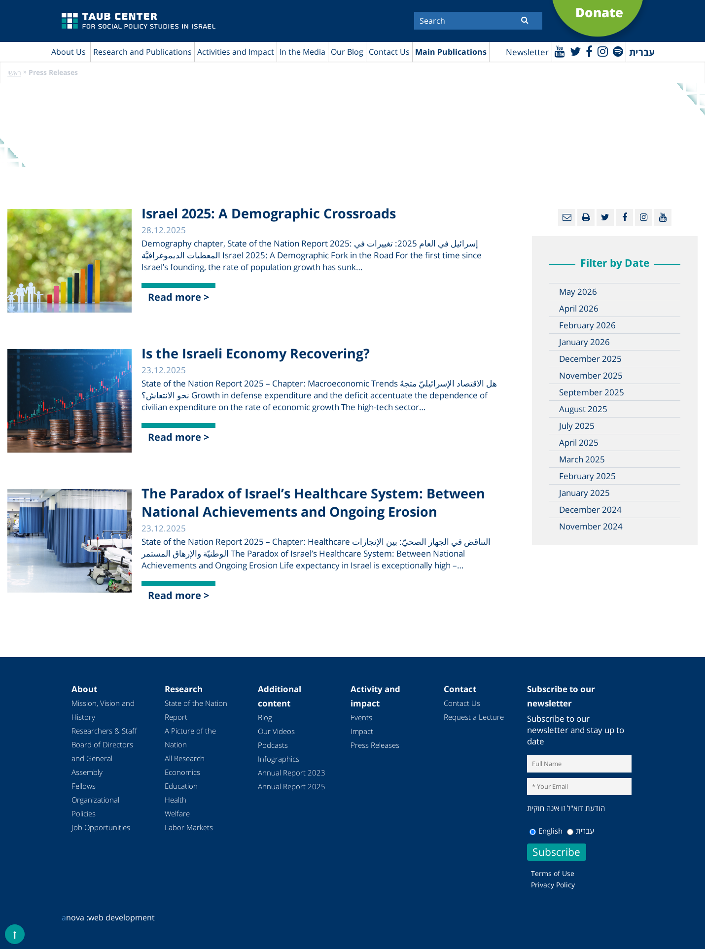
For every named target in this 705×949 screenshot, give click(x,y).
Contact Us (389, 51)
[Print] (586, 217)
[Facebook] (589, 51)
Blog (265, 717)
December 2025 (590, 358)
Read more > (178, 297)
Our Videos (276, 731)
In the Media (302, 51)
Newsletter (527, 52)
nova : (75, 917)
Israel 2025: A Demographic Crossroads (268, 213)
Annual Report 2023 (291, 772)
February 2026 (587, 325)
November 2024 (591, 526)
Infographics (278, 759)
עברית (580, 831)
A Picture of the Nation (190, 737)
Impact (362, 731)
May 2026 (578, 291)
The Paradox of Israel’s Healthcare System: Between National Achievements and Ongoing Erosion (313, 502)
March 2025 (582, 459)
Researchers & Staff (104, 731)
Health (175, 800)
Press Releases (375, 745)
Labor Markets (189, 827)
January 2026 (584, 342)
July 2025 (577, 425)
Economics (182, 772)
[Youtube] (560, 51)
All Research (185, 758)
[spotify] (618, 51)
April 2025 (579, 442)
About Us (68, 51)
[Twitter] (575, 51)
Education (181, 786)
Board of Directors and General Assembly (102, 758)
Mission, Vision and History (103, 710)
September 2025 (591, 392)
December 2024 (590, 509)
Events (361, 717)
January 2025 (584, 492)
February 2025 (587, 476)
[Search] (478, 21)
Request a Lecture (474, 717)
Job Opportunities (100, 827)
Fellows (83, 786)
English (546, 831)
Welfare (177, 813)
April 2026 (579, 308)
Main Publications (451, 51)
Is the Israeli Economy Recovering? (255, 353)
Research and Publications (142, 51)
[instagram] (603, 51)
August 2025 (583, 409)
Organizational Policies (95, 806)
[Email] (566, 217)
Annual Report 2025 (291, 786)
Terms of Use (552, 873)
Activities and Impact (235, 51)
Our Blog (347, 51)
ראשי (14, 72)
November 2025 (591, 375)
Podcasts (273, 745)
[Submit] (525, 19)
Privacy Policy (553, 884)
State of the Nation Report (196, 710)
